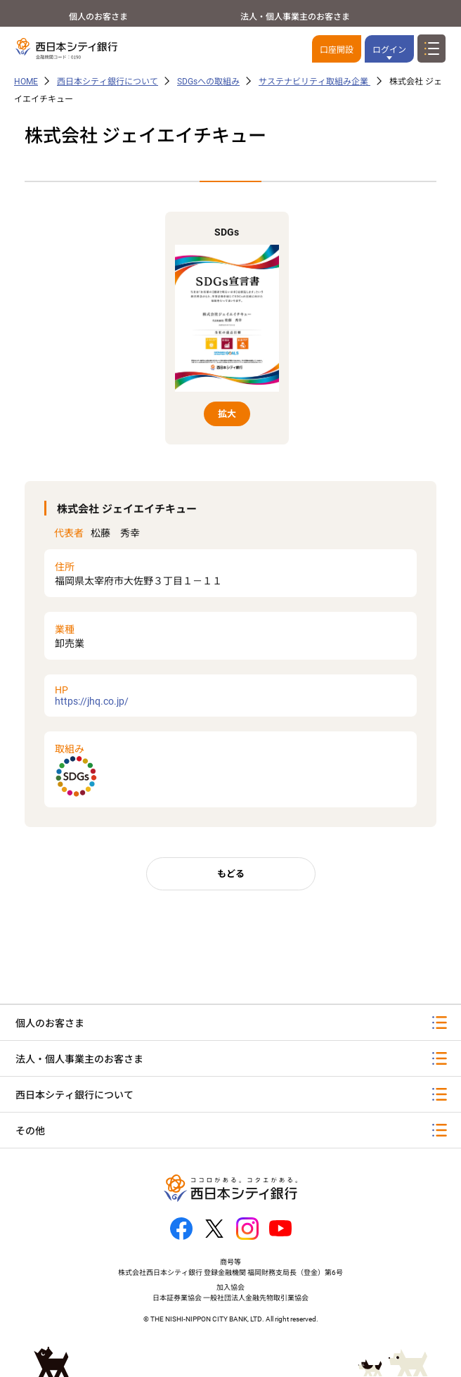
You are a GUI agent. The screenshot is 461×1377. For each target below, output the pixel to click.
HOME (26, 82)
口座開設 (336, 50)
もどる (231, 874)
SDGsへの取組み (208, 82)
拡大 (227, 414)
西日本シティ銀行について (107, 82)
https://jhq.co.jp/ (230, 695)
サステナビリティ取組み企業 (314, 82)
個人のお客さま (98, 17)
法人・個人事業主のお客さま (295, 17)
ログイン (389, 50)
